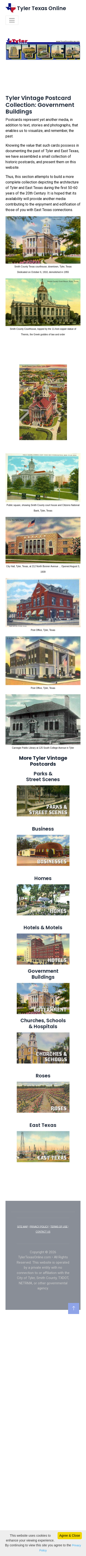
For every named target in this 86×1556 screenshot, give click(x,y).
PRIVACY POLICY (39, 1243)
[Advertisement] (43, 94)
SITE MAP (22, 1243)
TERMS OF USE (59, 1243)
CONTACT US (43, 1249)
